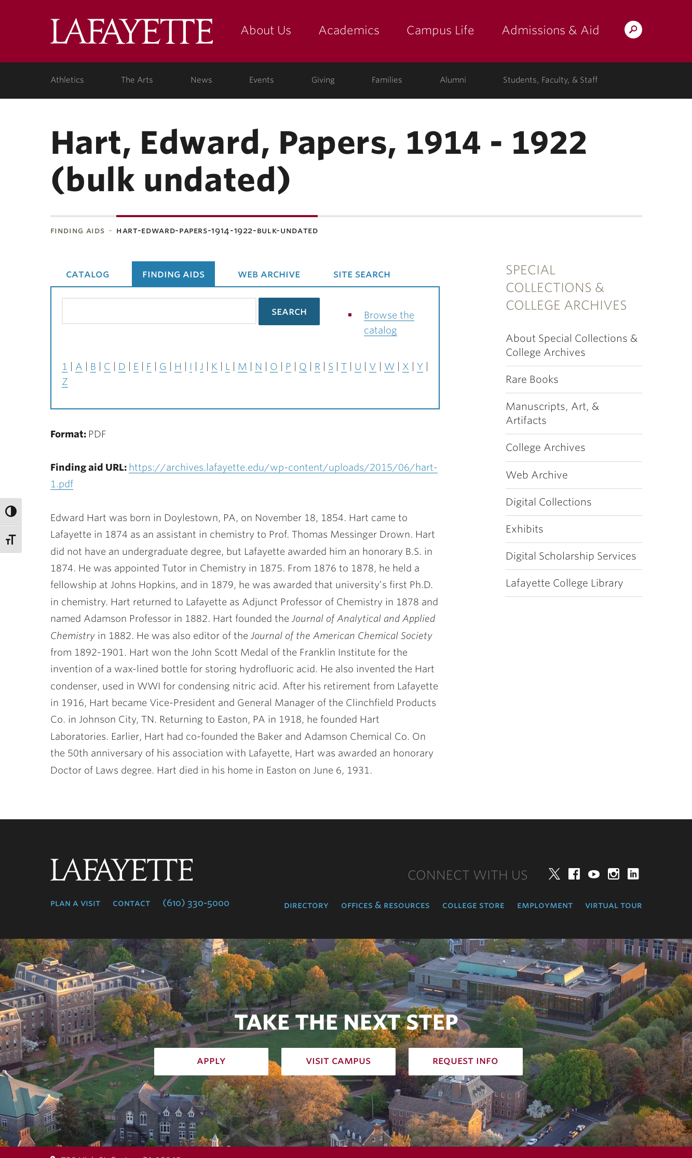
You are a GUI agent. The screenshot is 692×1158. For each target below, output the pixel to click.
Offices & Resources (385, 905)
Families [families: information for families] (387, 80)
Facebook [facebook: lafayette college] (574, 874)
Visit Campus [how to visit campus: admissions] (338, 1060)
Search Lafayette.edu (633, 31)
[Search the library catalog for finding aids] (159, 311)
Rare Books (532, 379)
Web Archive (537, 475)
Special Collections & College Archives (566, 287)
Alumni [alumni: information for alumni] (453, 80)
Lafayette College (131, 35)
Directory (306, 905)
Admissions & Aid (550, 30)
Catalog (87, 274)
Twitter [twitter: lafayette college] (554, 874)
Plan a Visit (75, 903)
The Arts (137, 80)
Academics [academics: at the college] (348, 30)
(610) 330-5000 (195, 903)
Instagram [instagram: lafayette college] (613, 874)
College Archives (546, 448)
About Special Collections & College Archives (571, 345)
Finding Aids (77, 230)
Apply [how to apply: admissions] (211, 1060)
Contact (131, 903)
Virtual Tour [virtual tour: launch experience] (613, 905)
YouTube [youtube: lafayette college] (594, 874)
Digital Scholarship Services (571, 556)
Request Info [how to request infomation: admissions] (465, 1060)
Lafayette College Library (564, 583)
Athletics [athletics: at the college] (67, 80)
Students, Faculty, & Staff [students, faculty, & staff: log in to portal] (550, 80)
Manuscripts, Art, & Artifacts (552, 414)
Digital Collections (549, 502)
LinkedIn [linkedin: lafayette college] (633, 874)
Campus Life (440, 30)
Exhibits (525, 529)
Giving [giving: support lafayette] (323, 80)
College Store (473, 905)
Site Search (361, 274)
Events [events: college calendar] (261, 80)
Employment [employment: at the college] (545, 905)
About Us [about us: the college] (265, 30)
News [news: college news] (201, 80)
